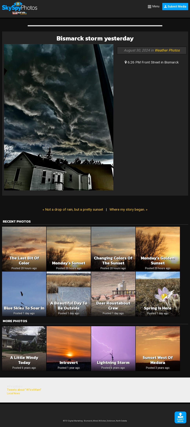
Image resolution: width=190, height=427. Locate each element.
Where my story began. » (128, 209)
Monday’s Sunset (68, 263)
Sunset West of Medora (158, 360)
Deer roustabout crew (113, 306)
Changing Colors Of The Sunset (113, 260)
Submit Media (175, 6)
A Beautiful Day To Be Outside (68, 306)
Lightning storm (113, 362)
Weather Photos (167, 50)
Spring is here (157, 308)
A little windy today (24, 360)
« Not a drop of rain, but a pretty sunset (73, 209)
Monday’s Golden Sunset (158, 260)
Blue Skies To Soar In (24, 308)
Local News (13, 393)
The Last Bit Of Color (24, 260)
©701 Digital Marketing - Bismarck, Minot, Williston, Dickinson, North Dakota (95, 421)
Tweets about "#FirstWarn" (24, 389)
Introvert (69, 362)
